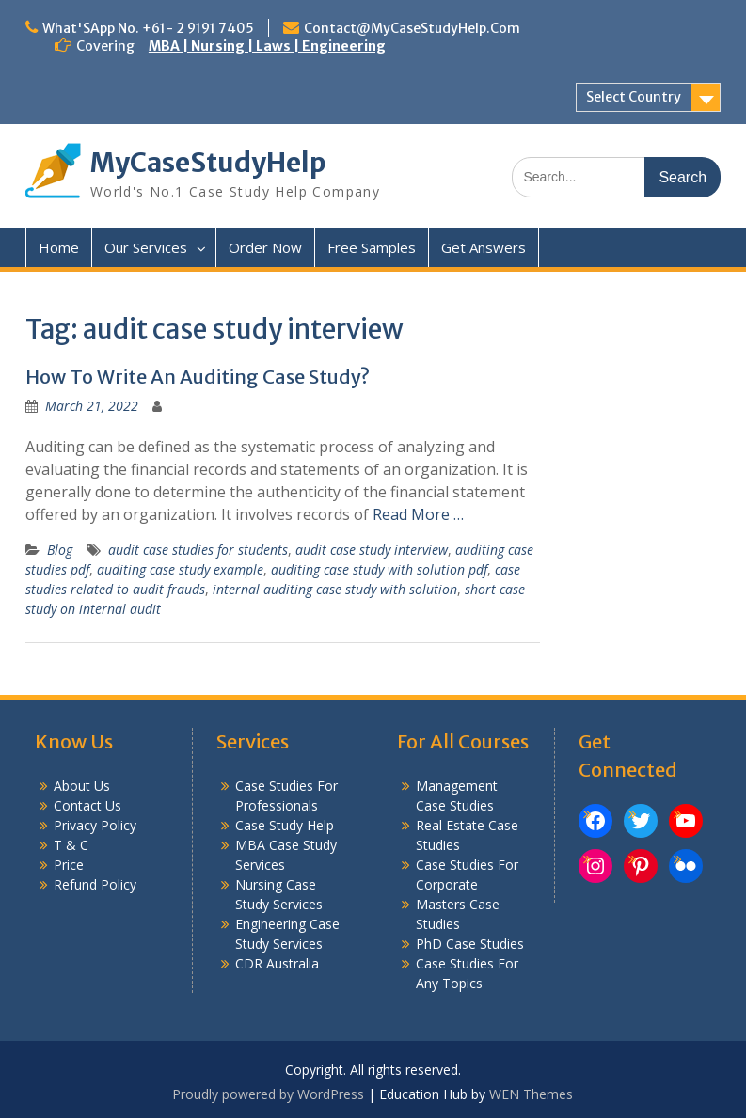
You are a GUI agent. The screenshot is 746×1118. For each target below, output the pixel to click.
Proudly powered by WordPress (268, 1094)
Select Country (633, 96)
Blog (59, 550)
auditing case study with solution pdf (379, 569)
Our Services (145, 247)
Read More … (418, 514)
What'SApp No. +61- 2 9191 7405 (148, 28)
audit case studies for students (198, 550)
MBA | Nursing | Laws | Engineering (267, 46)
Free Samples (371, 247)
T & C (71, 845)
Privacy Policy (95, 825)
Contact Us (87, 805)
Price (69, 865)
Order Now (265, 247)
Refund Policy (95, 884)
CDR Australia (277, 963)
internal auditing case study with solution (335, 589)
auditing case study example (180, 569)
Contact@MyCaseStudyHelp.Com (412, 28)
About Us (82, 786)
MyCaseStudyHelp (208, 163)
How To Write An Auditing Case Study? (197, 376)
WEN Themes (531, 1094)
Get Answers (483, 247)
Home (59, 247)
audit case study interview (371, 550)
